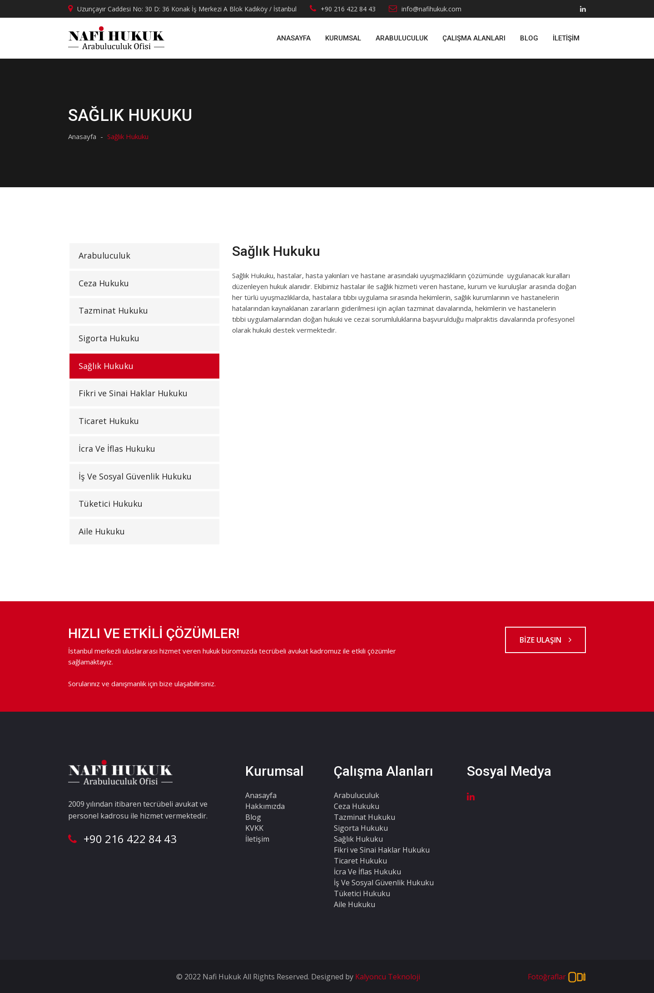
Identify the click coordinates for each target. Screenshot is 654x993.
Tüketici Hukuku (111, 503)
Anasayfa (294, 38)
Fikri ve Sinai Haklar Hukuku (133, 393)
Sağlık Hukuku (106, 365)
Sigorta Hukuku (109, 338)
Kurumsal (343, 38)
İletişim (566, 38)
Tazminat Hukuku (113, 310)
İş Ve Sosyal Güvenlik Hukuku (135, 476)
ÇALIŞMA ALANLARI (473, 38)
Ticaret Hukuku (109, 420)
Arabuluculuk (402, 38)
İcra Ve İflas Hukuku (117, 448)
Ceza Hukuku (104, 283)
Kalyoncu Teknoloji (386, 977)
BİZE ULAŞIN (545, 640)
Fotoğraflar (557, 977)
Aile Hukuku (102, 531)
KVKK (254, 828)
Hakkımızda (265, 806)
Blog (529, 38)
